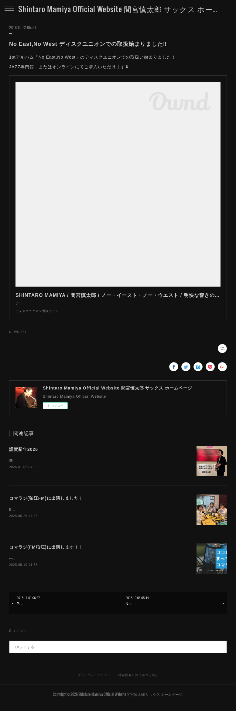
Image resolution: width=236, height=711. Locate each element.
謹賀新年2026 (23, 455)
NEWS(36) (17, 338)
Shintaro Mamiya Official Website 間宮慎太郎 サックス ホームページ (118, 8)
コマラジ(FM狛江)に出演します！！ (46, 554)
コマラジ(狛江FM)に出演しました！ (46, 504)
